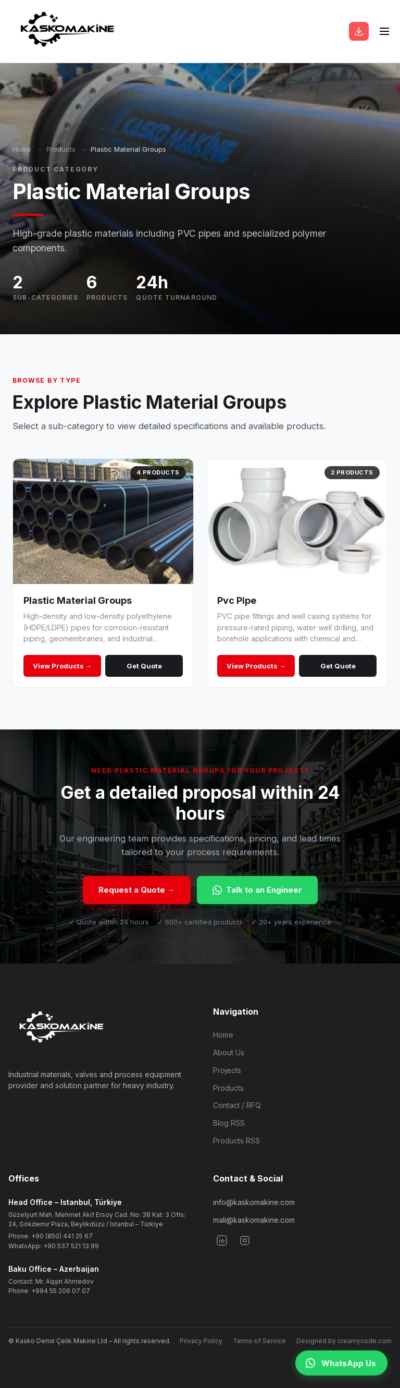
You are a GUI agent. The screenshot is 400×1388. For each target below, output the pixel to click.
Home (21, 149)
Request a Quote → (136, 890)
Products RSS (236, 1140)
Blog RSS (229, 1122)
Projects (227, 1070)
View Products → (62, 666)
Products (61, 149)
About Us (228, 1052)
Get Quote (144, 666)
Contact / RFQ (237, 1105)
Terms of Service (259, 1341)
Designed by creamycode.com (344, 1341)
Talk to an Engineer (257, 890)
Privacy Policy (201, 1341)
